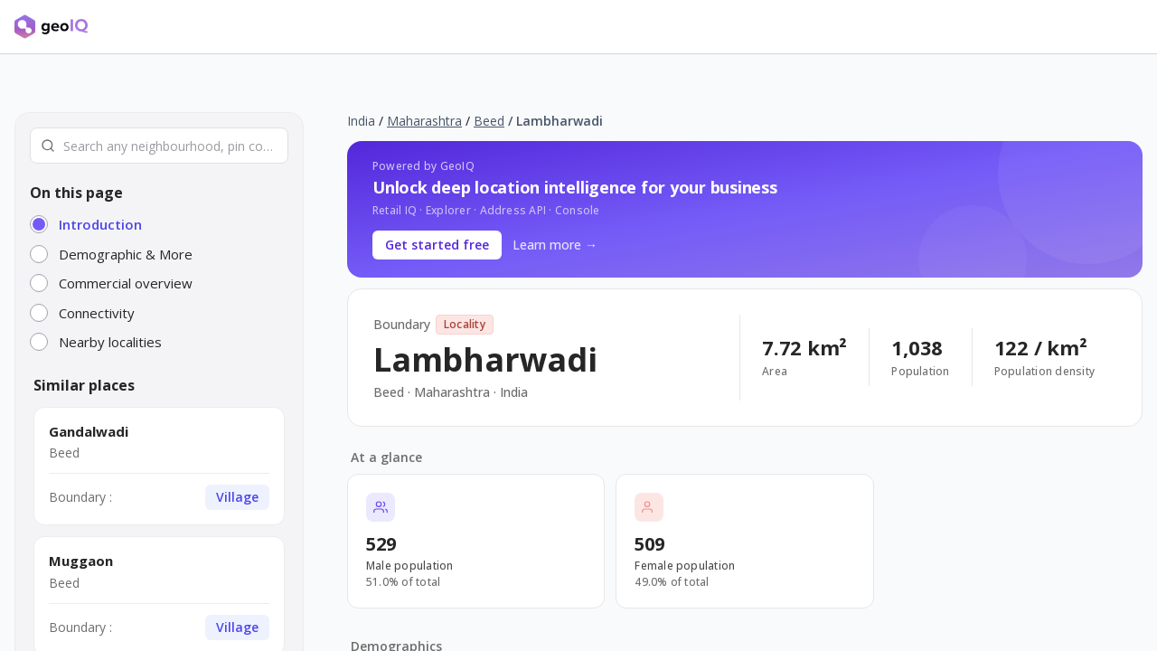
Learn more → (555, 244)
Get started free (437, 244)
